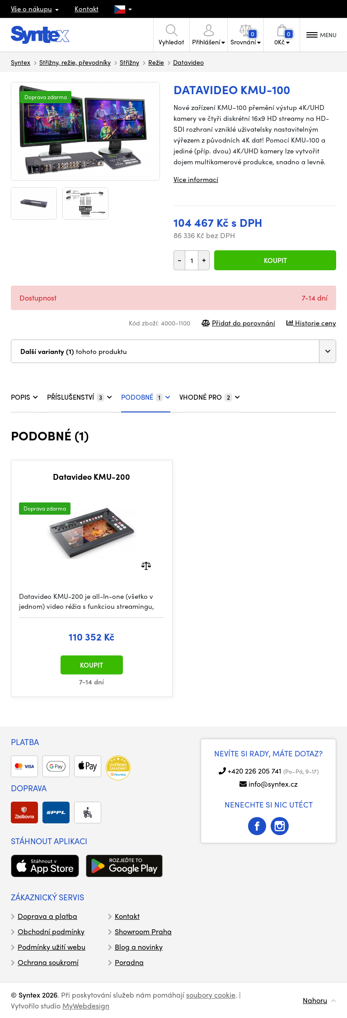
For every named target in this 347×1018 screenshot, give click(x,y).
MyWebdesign (85, 1005)
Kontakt (86, 9)
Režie (156, 62)
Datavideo (188, 62)
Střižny (129, 62)
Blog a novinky (139, 947)
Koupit (275, 260)
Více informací (196, 179)
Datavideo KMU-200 (91, 476)
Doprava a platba (47, 916)
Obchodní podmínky (51, 931)
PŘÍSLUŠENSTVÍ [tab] (79, 397)
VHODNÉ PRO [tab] (209, 397)
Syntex (20, 62)
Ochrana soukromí (48, 962)
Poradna (129, 962)
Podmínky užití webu (51, 947)
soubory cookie (210, 994)
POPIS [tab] (24, 397)
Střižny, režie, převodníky (75, 62)
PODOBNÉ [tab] (145, 397)
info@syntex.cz (273, 784)
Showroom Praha (143, 931)
